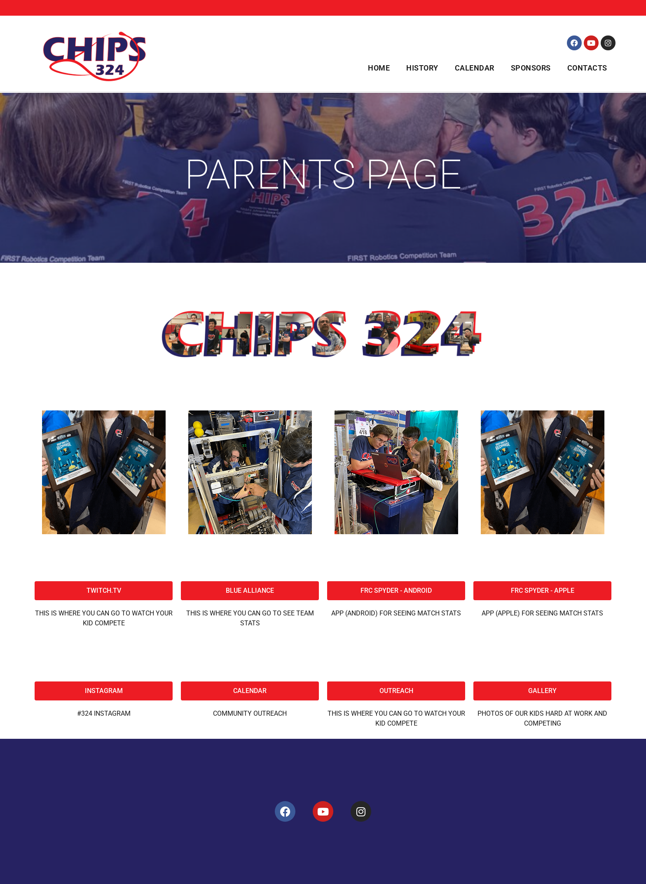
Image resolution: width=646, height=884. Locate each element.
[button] (396, 690)
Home (379, 68)
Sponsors (531, 68)
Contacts (587, 68)
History (422, 68)
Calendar (474, 68)
